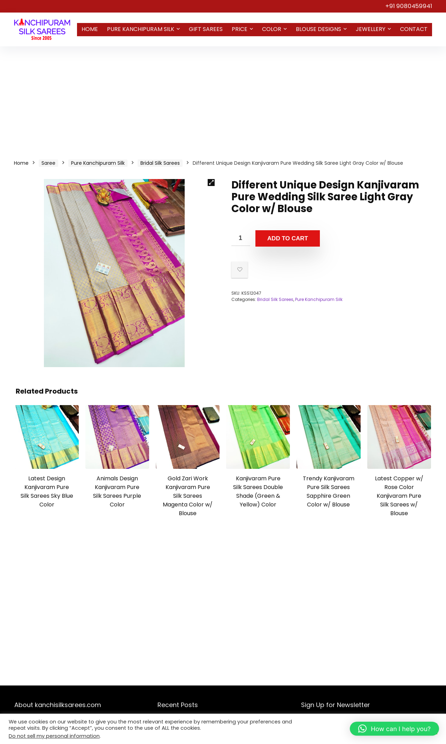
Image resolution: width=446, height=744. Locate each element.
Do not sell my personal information (54, 736)
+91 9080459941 (408, 6)
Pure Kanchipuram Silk (140, 29)
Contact (414, 29)
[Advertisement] (223, 98)
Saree (48, 163)
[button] (211, 182)
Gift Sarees (206, 29)
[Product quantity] (240, 238)
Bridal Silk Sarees (160, 163)
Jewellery (370, 29)
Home (90, 29)
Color (271, 29)
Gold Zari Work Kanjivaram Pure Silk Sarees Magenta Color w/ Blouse (188, 495)
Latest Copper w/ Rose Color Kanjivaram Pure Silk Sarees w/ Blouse (399, 495)
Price (239, 29)
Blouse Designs (318, 29)
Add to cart (287, 238)
